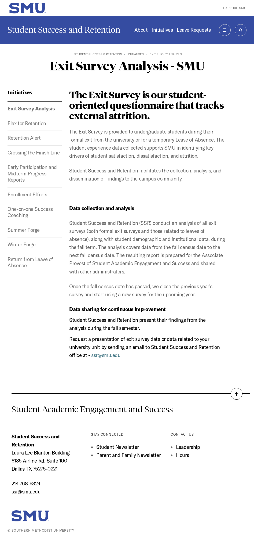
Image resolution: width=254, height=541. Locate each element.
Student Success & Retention (98, 54)
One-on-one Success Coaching (30, 212)
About (141, 30)
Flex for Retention (27, 123)
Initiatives (162, 30)
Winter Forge (21, 244)
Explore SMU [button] (234, 8)
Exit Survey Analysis (31, 108)
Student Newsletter (117, 447)
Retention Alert (24, 138)
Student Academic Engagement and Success (92, 409)
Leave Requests (194, 30)
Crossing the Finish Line (34, 152)
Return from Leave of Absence (30, 262)
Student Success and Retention (64, 29)
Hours (182, 455)
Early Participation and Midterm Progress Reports (32, 173)
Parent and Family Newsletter (128, 455)
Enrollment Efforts (27, 194)
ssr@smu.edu (26, 491)
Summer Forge (23, 230)
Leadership (188, 447)
